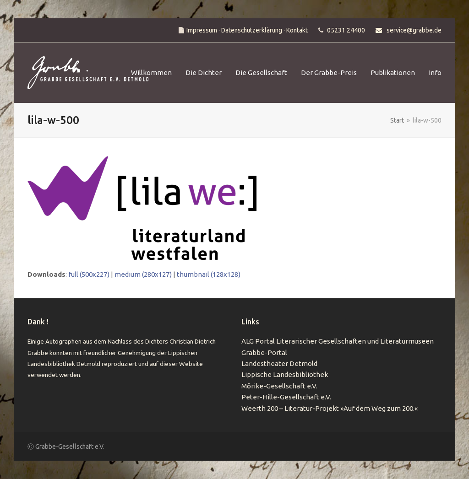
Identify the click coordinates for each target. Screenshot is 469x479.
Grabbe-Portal (264, 352)
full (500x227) (88, 274)
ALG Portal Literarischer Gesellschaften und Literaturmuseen (337, 341)
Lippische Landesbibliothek (284, 374)
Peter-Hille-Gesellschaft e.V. (286, 397)
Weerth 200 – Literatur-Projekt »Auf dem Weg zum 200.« (329, 408)
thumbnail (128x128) (208, 274)
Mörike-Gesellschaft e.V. (279, 386)
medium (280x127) (143, 274)
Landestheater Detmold (279, 363)
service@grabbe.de (414, 30)
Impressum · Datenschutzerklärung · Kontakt (247, 30)
